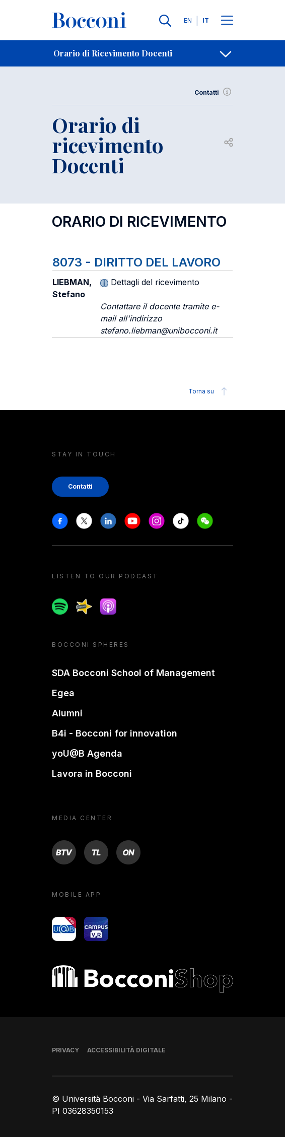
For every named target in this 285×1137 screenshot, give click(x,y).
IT (205, 20)
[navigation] (142, 53)
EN (188, 20)
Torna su (209, 391)
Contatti (213, 93)
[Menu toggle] (227, 21)
